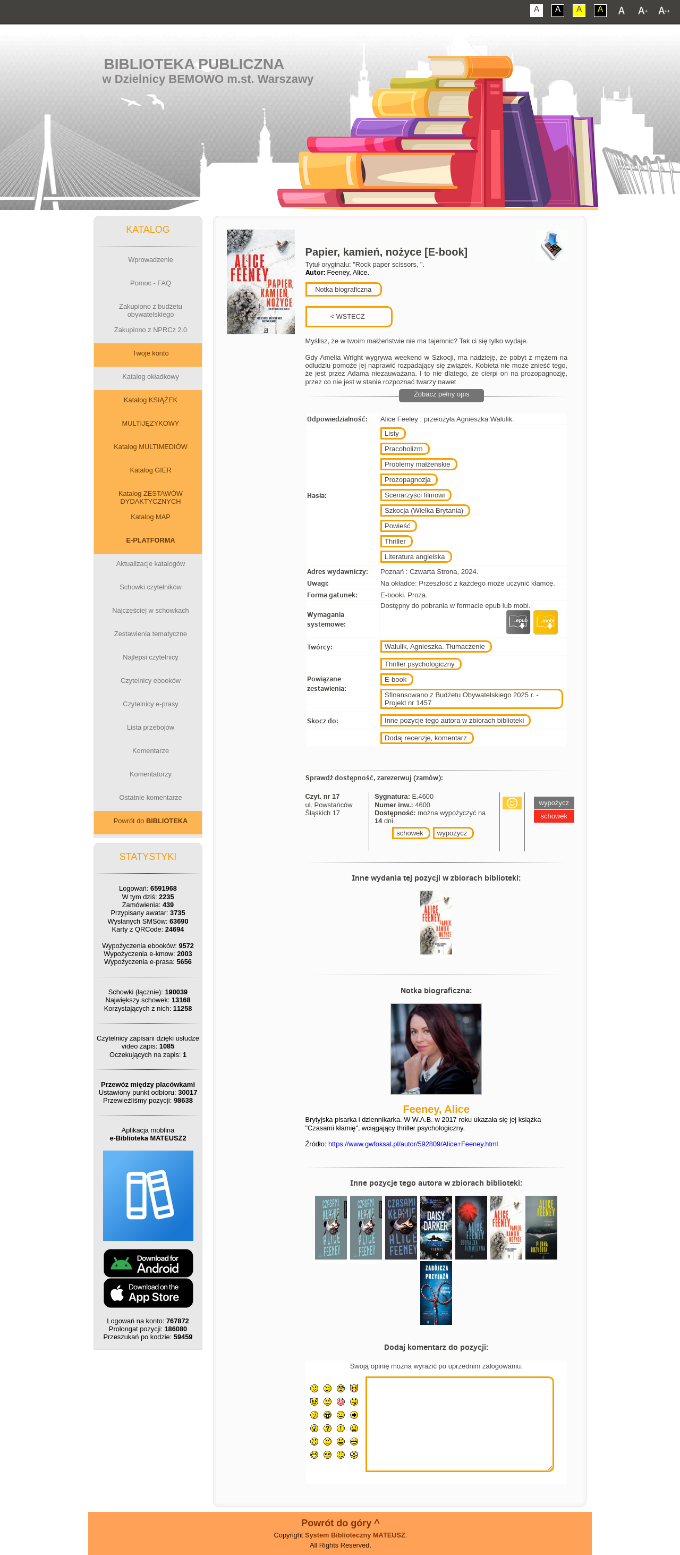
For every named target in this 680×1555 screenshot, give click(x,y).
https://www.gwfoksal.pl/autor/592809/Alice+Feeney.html (413, 1144)
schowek (409, 833)
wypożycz (452, 833)
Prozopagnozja (408, 480)
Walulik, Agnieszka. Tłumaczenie (435, 646)
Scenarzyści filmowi (415, 495)
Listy (392, 433)
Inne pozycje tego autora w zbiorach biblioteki (454, 720)
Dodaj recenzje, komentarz (426, 738)
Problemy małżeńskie (417, 464)
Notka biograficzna (343, 289)
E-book (395, 679)
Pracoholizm (404, 449)
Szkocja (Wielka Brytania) (424, 510)
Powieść (397, 526)
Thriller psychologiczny (420, 664)
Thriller (395, 541)
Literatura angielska (415, 557)
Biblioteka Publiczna (194, 64)
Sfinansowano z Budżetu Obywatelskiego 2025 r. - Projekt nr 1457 (462, 699)
